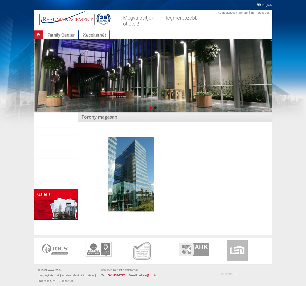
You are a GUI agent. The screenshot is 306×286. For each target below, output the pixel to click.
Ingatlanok (47, 131)
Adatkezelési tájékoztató (78, 275)
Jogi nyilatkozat (48, 275)
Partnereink (48, 147)
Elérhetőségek (260, 12)
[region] (153, 75)
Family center (60, 34)
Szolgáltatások (227, 12)
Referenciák (48, 139)
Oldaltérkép (66, 281)
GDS (236, 274)
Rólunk (243, 12)
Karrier (44, 170)
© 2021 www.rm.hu (50, 270)
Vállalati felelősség (53, 177)
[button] (151, 107)
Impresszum (46, 281)
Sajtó (43, 154)
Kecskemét (94, 34)
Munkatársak (49, 162)
